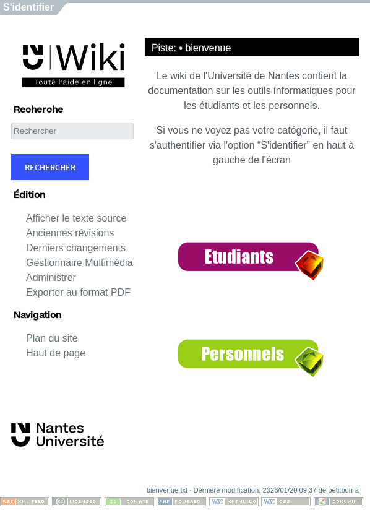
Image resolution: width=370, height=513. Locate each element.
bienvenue (208, 48)
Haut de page (55, 353)
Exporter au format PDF (78, 292)
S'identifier (28, 7)
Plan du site (52, 338)
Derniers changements (76, 248)
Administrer (51, 277)
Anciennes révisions (70, 233)
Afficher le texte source (76, 218)
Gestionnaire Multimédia (79, 262)
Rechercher (50, 167)
